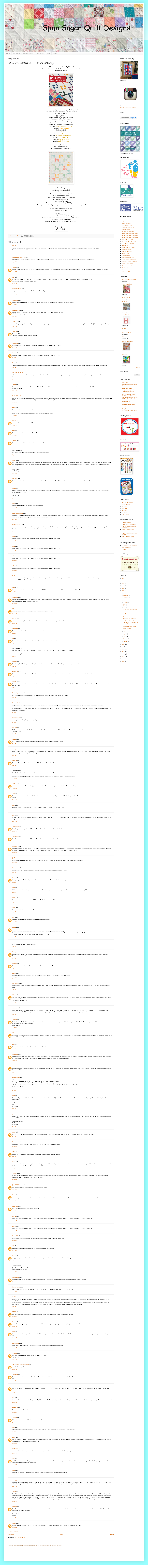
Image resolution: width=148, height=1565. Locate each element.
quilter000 (14, 1008)
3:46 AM (14, 1475)
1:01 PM (14, 633)
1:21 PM (14, 882)
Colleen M (15, 671)
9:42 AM (14, 531)
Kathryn (14, 662)
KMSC (14, 1312)
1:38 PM (14, 892)
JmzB (13, 576)
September (126, 600)
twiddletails (125, 355)
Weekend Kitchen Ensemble (128, 266)
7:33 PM (14, 1292)
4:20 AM (14, 1211)
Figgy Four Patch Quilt (127, 239)
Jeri (13, 639)
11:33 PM (14, 272)
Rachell (14, 1297)
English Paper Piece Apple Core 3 (130, 237)
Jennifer (14, 421)
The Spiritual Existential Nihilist (20, 1365)
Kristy (13, 1132)
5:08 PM (14, 1518)
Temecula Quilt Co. (127, 284)
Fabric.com (124, 508)
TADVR (14, 1173)
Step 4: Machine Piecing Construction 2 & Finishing (128, 537)
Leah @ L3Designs (16, 289)
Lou (13, 917)
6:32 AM (14, 348)
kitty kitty (125, 616)
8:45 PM (14, 1137)
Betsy (13, 363)
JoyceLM (14, 761)
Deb (13, 1427)
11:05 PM (14, 1168)
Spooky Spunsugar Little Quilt (129, 262)
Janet (13, 815)
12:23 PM (14, 862)
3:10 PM (14, 989)
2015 (123, 588)
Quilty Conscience (16, 525)
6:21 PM (14, 1432)
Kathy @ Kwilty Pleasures (18, 396)
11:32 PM (14, 1180)
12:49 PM (14, 1501)
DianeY (14, 246)
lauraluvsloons (16, 1287)
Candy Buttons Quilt (127, 225)
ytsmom (14, 1066)
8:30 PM (14, 755)
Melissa (14, 1523)
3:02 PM (14, 978)
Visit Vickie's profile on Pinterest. (128, 108)
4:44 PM (14, 1027)
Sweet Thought (127, 628)
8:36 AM (14, 473)
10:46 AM (14, 1402)
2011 (123, 647)
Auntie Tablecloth (126, 223)
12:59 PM (14, 613)
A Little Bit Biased (126, 315)
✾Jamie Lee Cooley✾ (17, 373)
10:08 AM (14, 831)
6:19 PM (14, 722)
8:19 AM (14, 445)
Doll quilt (124, 549)
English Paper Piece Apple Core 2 (130, 235)
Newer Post (11, 1535)
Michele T (14, 322)
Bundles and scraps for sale (129, 626)
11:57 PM (14, 283)
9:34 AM (14, 810)
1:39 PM (14, 643)
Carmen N (15, 1408)
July (124, 605)
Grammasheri (15, 868)
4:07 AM (14, 1201)
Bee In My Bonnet (126, 302)
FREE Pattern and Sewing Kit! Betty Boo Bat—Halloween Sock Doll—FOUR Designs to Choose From (130, 397)
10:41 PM (14, 1316)
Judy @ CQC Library (17, 1185)
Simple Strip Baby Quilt (127, 258)
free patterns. (40, 53)
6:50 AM (14, 1338)
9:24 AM (14, 519)
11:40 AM (14, 603)
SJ (13, 1246)
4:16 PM (14, 1014)
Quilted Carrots (125, 253)
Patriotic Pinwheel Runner (128, 247)
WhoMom (15, 1375)
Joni (13, 277)
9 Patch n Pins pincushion (128, 219)
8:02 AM (14, 800)
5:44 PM (14, 1359)
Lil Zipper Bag (125, 245)
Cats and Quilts (16, 703)
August (125, 602)
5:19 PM (14, 1422)
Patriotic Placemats (126, 249)
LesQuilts (14, 728)
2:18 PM (14, 947)
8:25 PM (14, 744)
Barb (13, 888)
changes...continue (127, 612)
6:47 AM (14, 358)
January (125, 641)
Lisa (13, 1398)
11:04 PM (14, 1326)
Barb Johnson (15, 1142)
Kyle (13, 805)
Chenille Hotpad (126, 229)
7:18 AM (14, 379)
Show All (138, 367)
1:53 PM (14, 656)
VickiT (14, 1492)
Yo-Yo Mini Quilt (126, 272)
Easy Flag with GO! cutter (128, 231)
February (125, 639)
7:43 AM (14, 778)
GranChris (15, 1206)
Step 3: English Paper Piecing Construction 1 (129, 526)
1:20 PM (14, 872)
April (124, 634)
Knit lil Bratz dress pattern (128, 243)
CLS (13, 431)
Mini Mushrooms (126, 504)
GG (13, 1044)
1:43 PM (14, 912)
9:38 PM (14, 1307)
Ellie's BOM (124, 510)
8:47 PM (14, 1147)
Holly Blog (124, 409)
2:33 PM (14, 688)
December (126, 595)
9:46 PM (14, 765)
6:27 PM (14, 1282)
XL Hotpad (124, 270)
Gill (13, 609)
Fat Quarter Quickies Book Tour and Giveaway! (131, 623)
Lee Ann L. (15, 478)
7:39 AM (14, 415)
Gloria (13, 973)
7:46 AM (14, 788)
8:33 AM (14, 455)
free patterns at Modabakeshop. (23, 53)
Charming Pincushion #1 (128, 227)
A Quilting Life (126, 297)
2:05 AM (14, 1189)
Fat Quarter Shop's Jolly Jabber (129, 280)
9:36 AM (14, 1231)
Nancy (14, 488)
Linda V (14, 897)
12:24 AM (14, 295)
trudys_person (15, 1277)
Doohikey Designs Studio (128, 405)
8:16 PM (14, 1090)
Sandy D (14, 619)
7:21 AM (14, 391)
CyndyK (14, 1353)
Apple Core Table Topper (128, 221)
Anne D (14, 332)
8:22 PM (14, 1127)
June (124, 607)
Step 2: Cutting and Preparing (129, 524)
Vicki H (14, 440)
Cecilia (14, 739)
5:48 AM (14, 316)
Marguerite (15, 1033)
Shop (48, 53)
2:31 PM (14, 676)
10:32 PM (14, 1443)
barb (13, 587)
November (126, 598)
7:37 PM (14, 1072)
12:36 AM (14, 305)
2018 (123, 581)
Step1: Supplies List (126, 522)
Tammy (14, 267)
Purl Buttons (15, 1343)
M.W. (13, 794)
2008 (123, 654)
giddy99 (14, 1216)
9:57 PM (14, 1156)
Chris (13, 1152)
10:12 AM (14, 541)
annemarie (15, 629)
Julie (13, 503)
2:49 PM (14, 1272)
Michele (14, 784)
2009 (123, 651)
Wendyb (14, 1020)
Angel (13, 907)
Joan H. (14, 1256)
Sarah (13, 1162)
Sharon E (14, 681)
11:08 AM (14, 592)
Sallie (13, 942)
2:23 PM (14, 1260)
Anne (13, 1437)
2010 (123, 649)
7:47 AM (14, 425)
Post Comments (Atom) (20, 1537)
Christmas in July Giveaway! (130, 609)
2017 (123, 583)
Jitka (13, 1470)
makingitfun (125, 383)
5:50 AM (14, 326)
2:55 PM (14, 968)
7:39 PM (14, 1392)
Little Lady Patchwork (127, 502)
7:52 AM (14, 435)
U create (124, 328)
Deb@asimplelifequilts (17, 693)
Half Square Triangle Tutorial (129, 241)
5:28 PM (14, 697)
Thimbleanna (125, 337)
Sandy (14, 749)
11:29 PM (14, 1465)
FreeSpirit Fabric (126, 402)
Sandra (14, 460)
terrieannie (15, 1386)
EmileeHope (15, 1449)
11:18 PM (14, 252)
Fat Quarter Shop (126, 506)
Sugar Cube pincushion (127, 264)
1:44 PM (14, 922)
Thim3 (14, 384)
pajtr (13, 1096)
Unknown (15, 300)
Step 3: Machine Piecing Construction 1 (127, 530)
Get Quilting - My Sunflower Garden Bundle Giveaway (129, 390)
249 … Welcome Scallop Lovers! (129, 410)
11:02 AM (14, 1241)
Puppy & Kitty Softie (127, 251)
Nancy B (14, 1507)
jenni (13, 1459)
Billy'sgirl (14, 963)
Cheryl (14, 407)
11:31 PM (14, 262)
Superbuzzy (125, 512)
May (124, 631)
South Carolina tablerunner (129, 260)
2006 (123, 659)
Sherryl (14, 995)
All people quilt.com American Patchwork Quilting (129, 546)
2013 (123, 593)
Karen (13, 353)
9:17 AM (14, 498)
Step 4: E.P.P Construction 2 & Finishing (129, 533)
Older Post (111, 1535)
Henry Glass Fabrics (127, 389)
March (125, 636)
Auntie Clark (15, 827)
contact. (55, 53)
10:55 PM (14, 1369)
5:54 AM (14, 338)
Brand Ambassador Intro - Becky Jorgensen (129, 385)
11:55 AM (14, 1250)
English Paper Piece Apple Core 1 (130, 233)
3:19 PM (14, 1003)
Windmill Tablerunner (127, 268)
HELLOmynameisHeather (128, 394)
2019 (123, 578)
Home (8, 53)
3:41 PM (14, 1381)
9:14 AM (14, 483)
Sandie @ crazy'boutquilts (18, 257)
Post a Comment (14, 1531)
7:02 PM (14, 1060)
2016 (123, 586)
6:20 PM (14, 1039)
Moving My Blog (126, 406)
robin (13, 536)
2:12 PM (14, 666)
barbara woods (16, 718)
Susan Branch (125, 514)
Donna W (15, 1236)
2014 (123, 591)
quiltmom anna (16, 1077)
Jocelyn (14, 858)
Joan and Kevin (16, 310)
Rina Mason (15, 846)
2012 (123, 644)
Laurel (14, 927)
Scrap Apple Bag (126, 256)
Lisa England (15, 983)
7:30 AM (14, 402)
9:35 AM (14, 1221)
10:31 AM (14, 582)
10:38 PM (14, 1453)
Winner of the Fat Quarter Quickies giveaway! (129, 619)
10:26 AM (14, 853)
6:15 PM (14, 712)
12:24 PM (14, 1412)
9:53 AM (14, 821)
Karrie (13, 1322)
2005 (123, 661)
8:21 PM (14, 1109)
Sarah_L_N (15, 1480)
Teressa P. (14, 1417)
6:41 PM (14, 734)
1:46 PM (14, 937)
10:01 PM (14, 1528)
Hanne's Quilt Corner (127, 341)
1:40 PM (14, 902)
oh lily (124, 614)
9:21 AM (14, 508)
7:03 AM (14, 367)
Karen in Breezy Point (17, 513)
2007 (123, 656)
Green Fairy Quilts (126, 333)
